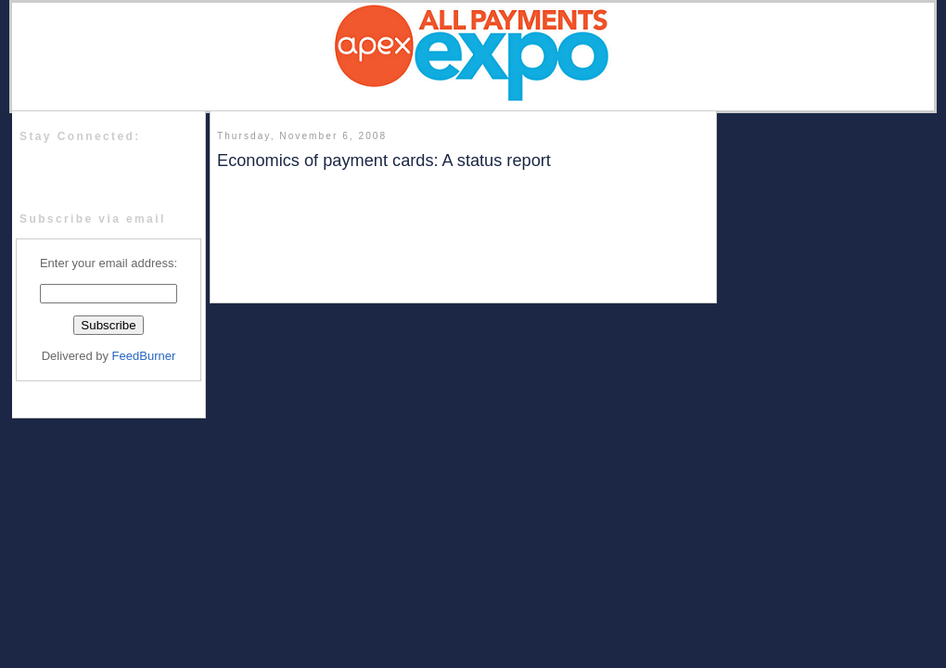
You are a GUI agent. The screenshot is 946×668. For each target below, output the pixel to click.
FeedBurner (144, 356)
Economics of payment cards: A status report (384, 160)
